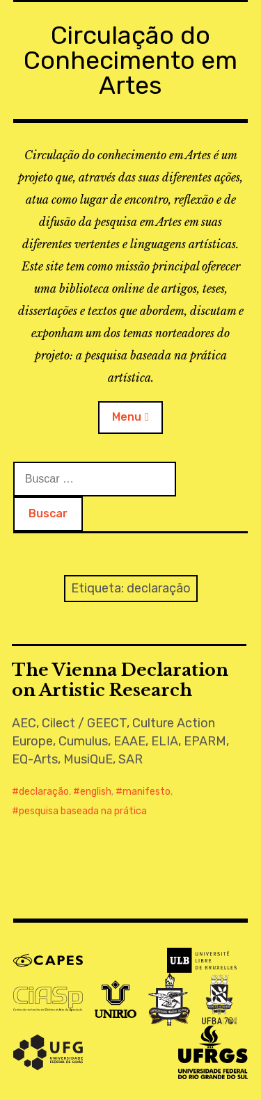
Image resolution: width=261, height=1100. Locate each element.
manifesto (146, 792)
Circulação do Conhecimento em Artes (130, 60)
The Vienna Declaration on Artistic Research (120, 680)
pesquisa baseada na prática (83, 811)
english (95, 792)
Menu (126, 416)
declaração (44, 792)
